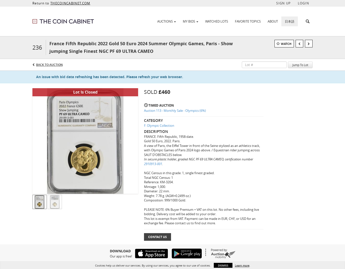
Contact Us (157, 237)
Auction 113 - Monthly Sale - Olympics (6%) (175, 110)
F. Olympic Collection (159, 125)
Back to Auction (49, 65)
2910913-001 (153, 164)
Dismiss (223, 265)
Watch (286, 44)
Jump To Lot (300, 65)
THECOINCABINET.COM (70, 3)
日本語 (289, 21)
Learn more (242, 265)
